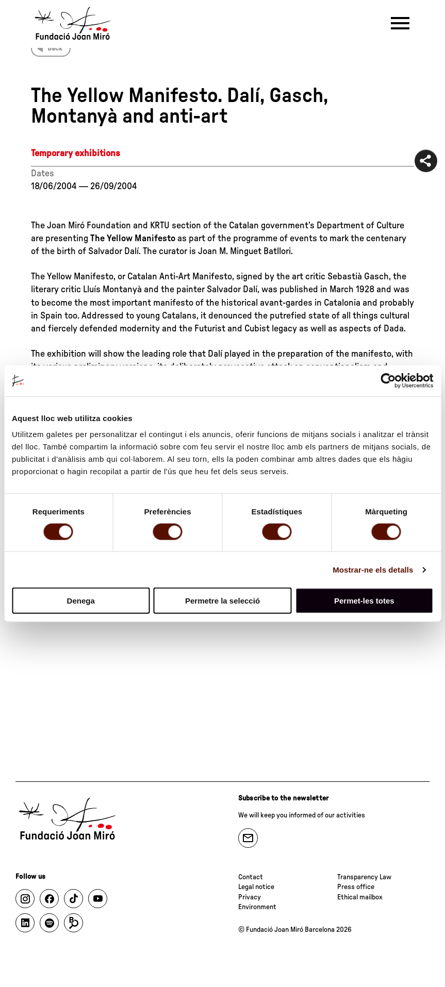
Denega (81, 600)
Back (54, 48)
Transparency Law (364, 877)
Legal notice (256, 887)
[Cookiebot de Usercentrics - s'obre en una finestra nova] (388, 380)
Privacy (249, 897)
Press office (355, 887)
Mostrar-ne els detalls (373, 569)
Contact (250, 877)
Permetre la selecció (222, 600)
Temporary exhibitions (75, 153)
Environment (257, 907)
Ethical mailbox (360, 897)
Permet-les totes (364, 600)
